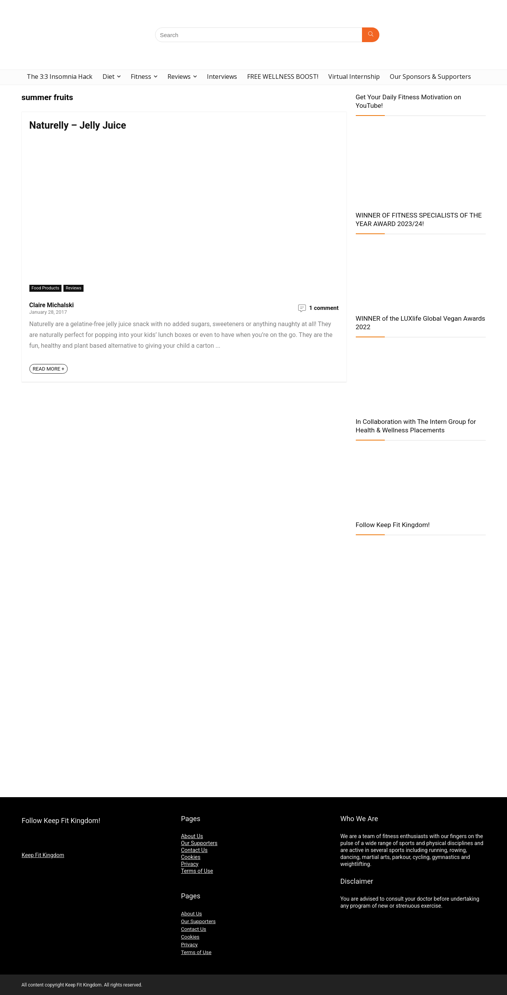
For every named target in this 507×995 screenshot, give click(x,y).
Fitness (141, 76)
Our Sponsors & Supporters (430, 76)
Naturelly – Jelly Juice (77, 125)
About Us (192, 836)
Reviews (179, 76)
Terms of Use (197, 871)
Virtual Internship (354, 76)
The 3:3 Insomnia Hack (59, 76)
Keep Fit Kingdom (43, 855)
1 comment (323, 307)
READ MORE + (49, 369)
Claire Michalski (51, 305)
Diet (108, 76)
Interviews (222, 76)
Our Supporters (199, 843)
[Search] (370, 34)
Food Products (46, 288)
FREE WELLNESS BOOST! (282, 76)
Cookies (190, 857)
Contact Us (194, 850)
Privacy (189, 864)
